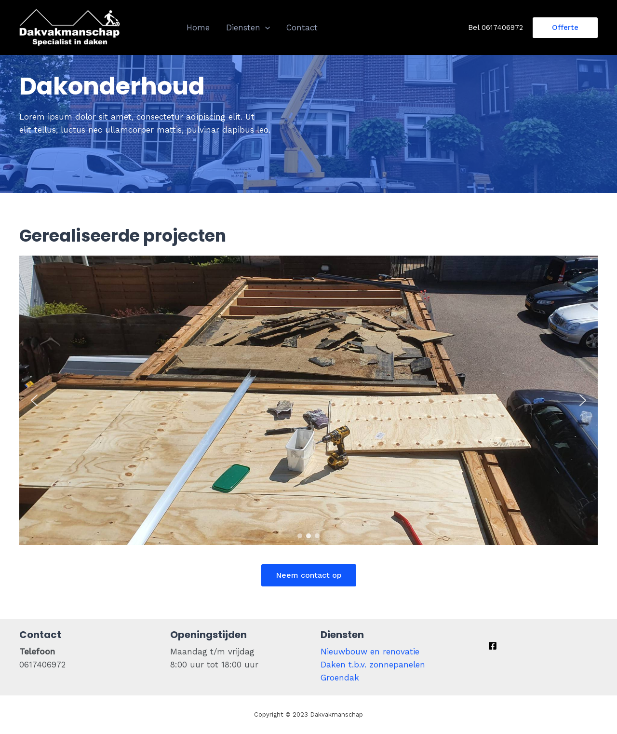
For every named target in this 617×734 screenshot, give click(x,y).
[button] (34, 400)
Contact (302, 27)
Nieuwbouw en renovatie (370, 651)
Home (198, 27)
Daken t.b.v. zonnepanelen (373, 664)
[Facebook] (492, 645)
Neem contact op (309, 575)
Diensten (248, 27)
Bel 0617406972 (495, 27)
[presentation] (265, 27)
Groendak (340, 677)
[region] (308, 400)
